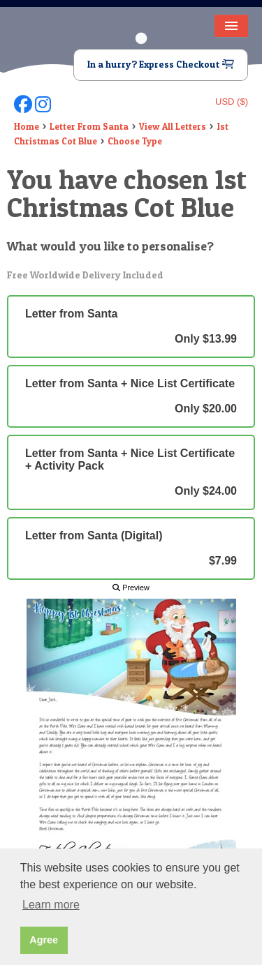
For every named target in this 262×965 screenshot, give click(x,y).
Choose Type (135, 141)
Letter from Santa (131, 326)
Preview (131, 587)
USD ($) (231, 101)
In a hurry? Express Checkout (160, 64)
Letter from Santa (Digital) (131, 548)
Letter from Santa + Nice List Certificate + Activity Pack (131, 472)
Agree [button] (43, 939)
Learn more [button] (51, 905)
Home (26, 126)
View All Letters (172, 126)
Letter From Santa (89, 126)
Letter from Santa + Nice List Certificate (131, 396)
